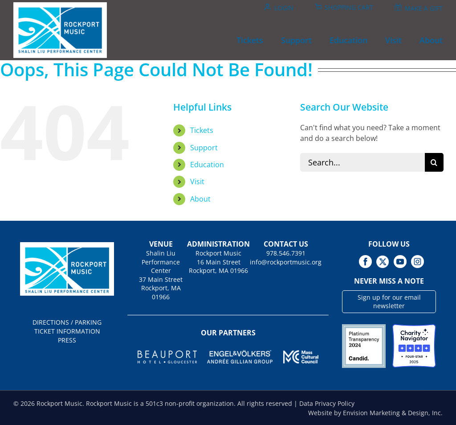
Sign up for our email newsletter (389, 301)
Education (207, 164)
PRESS (67, 340)
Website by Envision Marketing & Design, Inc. (375, 412)
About (200, 199)
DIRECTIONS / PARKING (67, 322)
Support (204, 148)
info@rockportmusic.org (286, 262)
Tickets (201, 130)
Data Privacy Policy (326, 403)
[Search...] (362, 162)
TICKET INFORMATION (67, 331)
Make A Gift (424, 8)
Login (283, 8)
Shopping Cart (349, 7)
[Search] (434, 162)
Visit (197, 181)
